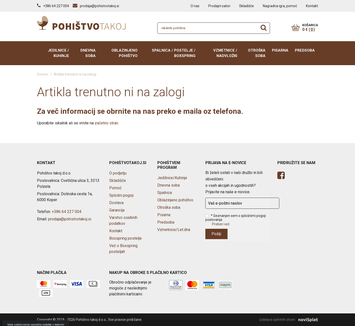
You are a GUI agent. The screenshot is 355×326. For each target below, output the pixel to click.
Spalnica (164, 192)
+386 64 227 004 (66, 211)
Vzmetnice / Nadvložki (225, 53)
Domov (42, 74)
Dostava (116, 202)
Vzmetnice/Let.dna (173, 229)
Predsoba (305, 50)
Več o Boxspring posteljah (123, 248)
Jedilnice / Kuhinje (58, 53)
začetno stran (106, 123)
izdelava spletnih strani (288, 320)
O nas (195, 6)
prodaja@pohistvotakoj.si (69, 219)
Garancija (116, 210)
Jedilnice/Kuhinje (172, 177)
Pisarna (280, 50)
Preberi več (221, 224)
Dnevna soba (88, 53)
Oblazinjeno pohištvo (124, 53)
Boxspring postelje (125, 238)
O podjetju (117, 173)
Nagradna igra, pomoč (280, 6)
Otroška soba (257, 53)
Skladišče (246, 6)
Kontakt (312, 6)
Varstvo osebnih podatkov (123, 220)
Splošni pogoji (121, 195)
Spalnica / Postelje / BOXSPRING (173, 53)
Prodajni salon (219, 6)
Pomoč (115, 188)
